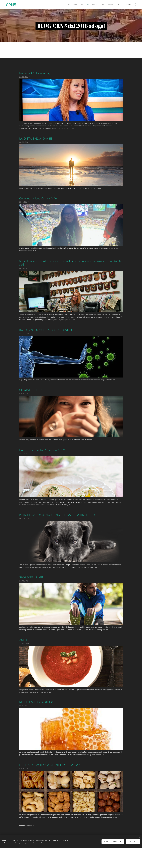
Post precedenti (25, 825)
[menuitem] (76, 4)
